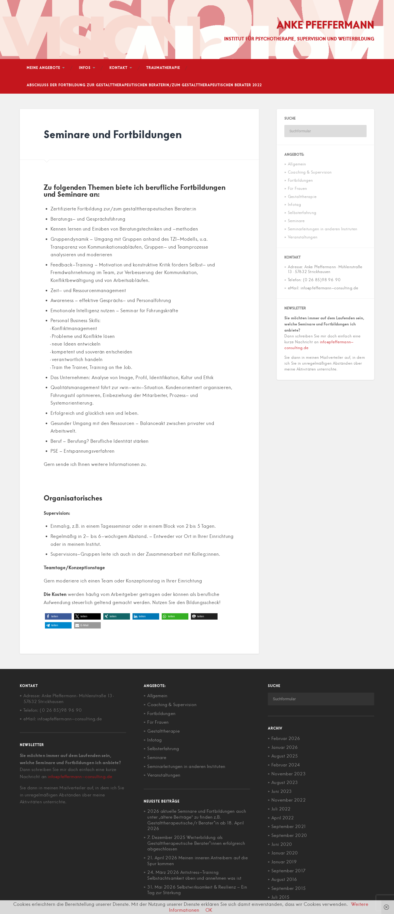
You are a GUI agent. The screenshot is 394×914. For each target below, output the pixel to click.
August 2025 (284, 756)
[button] (58, 617)
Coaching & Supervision (310, 172)
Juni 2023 (281, 791)
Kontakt (118, 68)
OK (208, 910)
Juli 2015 (280, 895)
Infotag (294, 205)
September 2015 (288, 887)
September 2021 (288, 826)
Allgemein (297, 164)
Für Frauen (297, 189)
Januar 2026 (284, 747)
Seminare (296, 221)
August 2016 (284, 878)
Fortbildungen (300, 180)
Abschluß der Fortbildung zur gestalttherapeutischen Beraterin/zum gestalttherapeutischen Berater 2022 (144, 85)
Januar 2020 (284, 852)
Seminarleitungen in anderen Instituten (322, 229)
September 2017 (288, 869)
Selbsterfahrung (302, 213)
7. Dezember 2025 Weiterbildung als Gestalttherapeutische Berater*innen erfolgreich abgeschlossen (196, 842)
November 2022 (288, 800)
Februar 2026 (285, 739)
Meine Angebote (43, 68)
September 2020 (289, 834)
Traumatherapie (163, 68)
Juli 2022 (280, 808)
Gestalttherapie (302, 197)
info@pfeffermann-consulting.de (80, 777)
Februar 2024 (285, 765)
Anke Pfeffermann (323, 25)
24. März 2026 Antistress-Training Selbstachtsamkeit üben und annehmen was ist (194, 873)
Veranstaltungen (302, 237)
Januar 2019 (284, 861)
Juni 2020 (281, 843)
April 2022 (282, 817)
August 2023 (284, 782)
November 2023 (288, 774)
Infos (85, 68)
